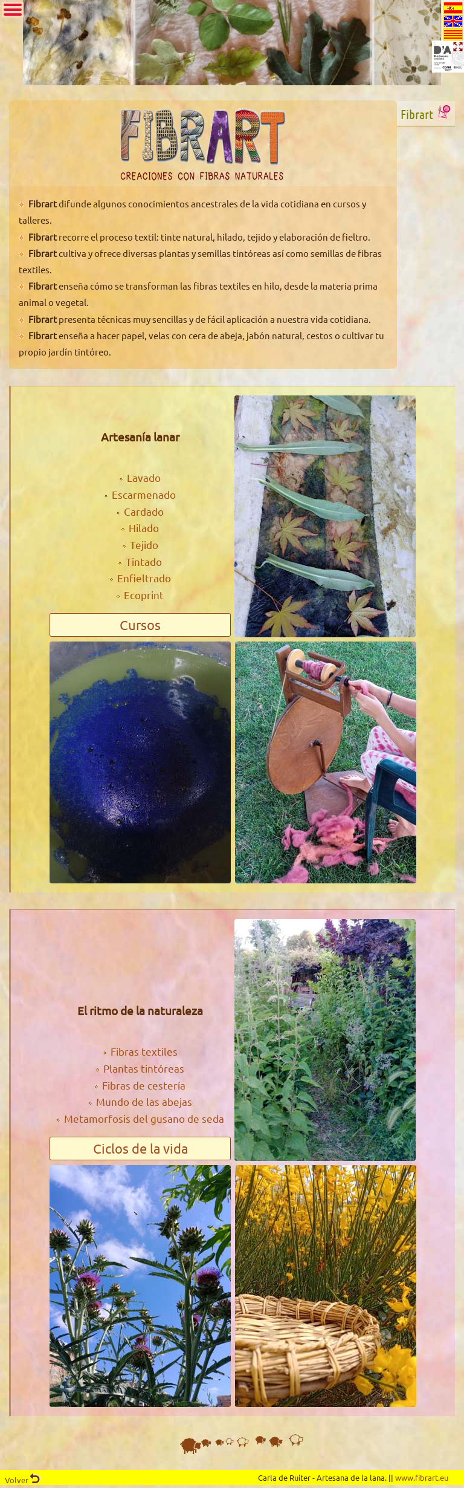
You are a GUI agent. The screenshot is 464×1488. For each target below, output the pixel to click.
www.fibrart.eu (421, 1477)
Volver (22, 1480)
